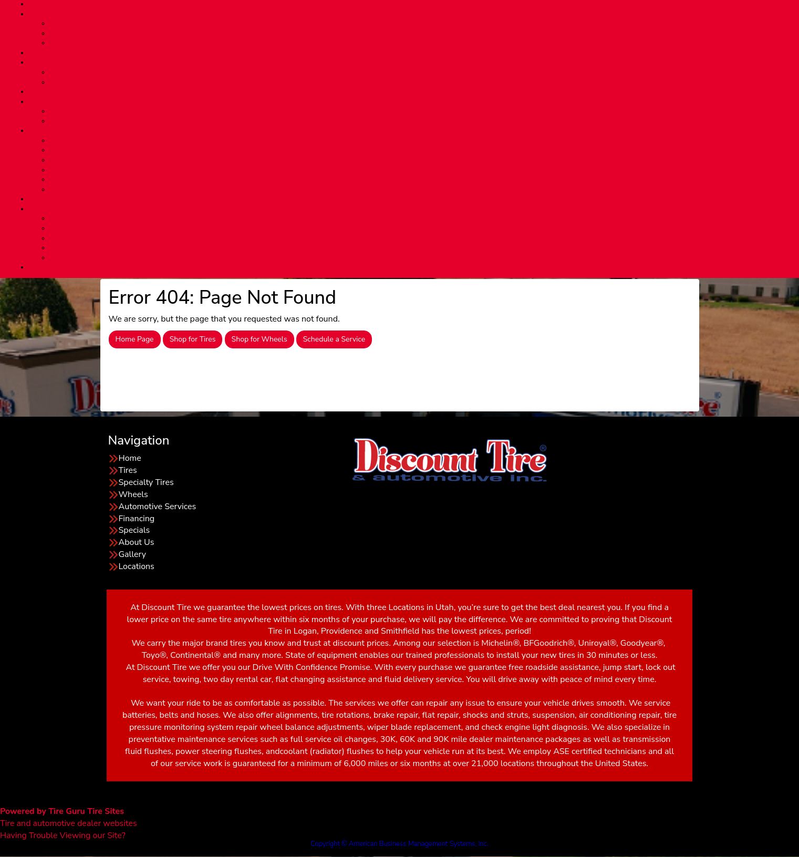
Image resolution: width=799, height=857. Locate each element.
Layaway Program (420, 121)
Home (130, 458)
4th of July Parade (420, 218)
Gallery (132, 554)
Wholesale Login (410, 267)
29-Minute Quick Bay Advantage (420, 82)
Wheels (133, 494)
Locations (136, 566)
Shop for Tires (193, 339)
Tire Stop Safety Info (420, 170)
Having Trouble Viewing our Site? (63, 835)
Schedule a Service (334, 339)
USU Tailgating (421, 248)
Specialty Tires (420, 33)
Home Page (135, 339)
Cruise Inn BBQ (420, 228)
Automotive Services (420, 72)
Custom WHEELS (410, 53)
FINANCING (409, 102)
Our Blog (420, 179)
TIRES (410, 14)
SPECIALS (410, 92)
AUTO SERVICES (409, 62)
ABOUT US (409, 131)
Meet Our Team (420, 150)
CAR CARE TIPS (420, 160)
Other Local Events (420, 258)
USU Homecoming (420, 238)
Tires (420, 23)
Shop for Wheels (259, 339)
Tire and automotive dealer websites (68, 817)
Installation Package (420, 43)
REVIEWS (420, 189)
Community (410, 209)
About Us (420, 141)
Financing (420, 111)
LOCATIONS (410, 199)
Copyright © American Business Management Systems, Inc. (399, 844)
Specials (134, 530)
